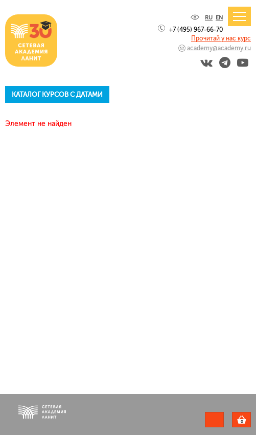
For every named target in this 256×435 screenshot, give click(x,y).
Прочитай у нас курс (221, 38)
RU (209, 17)
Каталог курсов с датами (57, 94)
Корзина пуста (250, 421)
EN (219, 17)
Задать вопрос (214, 419)
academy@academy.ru (219, 48)
